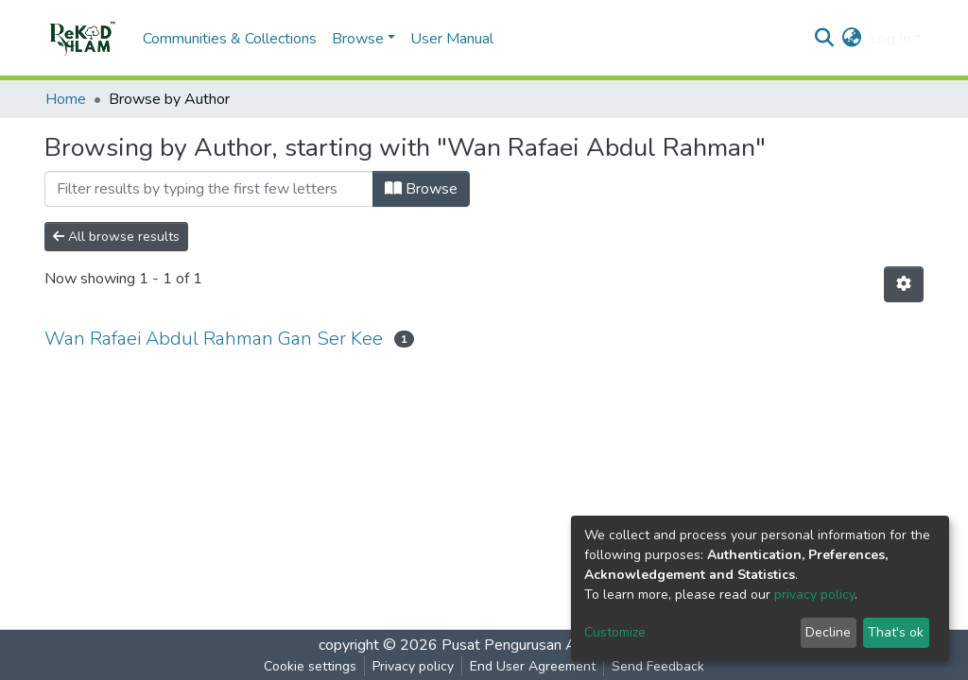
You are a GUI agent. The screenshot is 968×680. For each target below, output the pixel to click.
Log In (890, 38)
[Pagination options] (904, 284)
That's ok (896, 632)
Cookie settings (310, 666)
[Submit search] (825, 38)
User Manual (451, 38)
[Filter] (208, 189)
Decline (828, 632)
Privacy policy (413, 666)
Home (65, 99)
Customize (615, 632)
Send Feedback (658, 666)
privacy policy (814, 595)
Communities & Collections (230, 38)
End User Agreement (533, 666)
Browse (421, 188)
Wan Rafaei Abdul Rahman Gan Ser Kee (213, 338)
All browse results (116, 237)
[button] (852, 38)
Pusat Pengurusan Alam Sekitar (545, 645)
